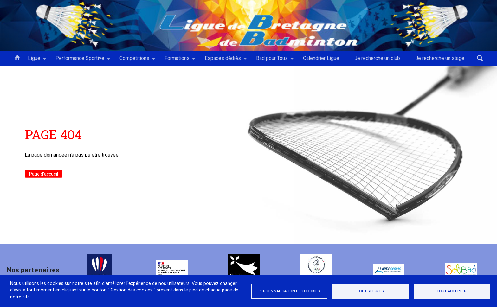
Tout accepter (452, 291)
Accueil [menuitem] (17, 57)
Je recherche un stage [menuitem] (439, 58)
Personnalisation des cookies (289, 291)
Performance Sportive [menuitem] (80, 60)
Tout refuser (370, 291)
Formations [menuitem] (177, 60)
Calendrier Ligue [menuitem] (321, 58)
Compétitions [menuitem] (134, 60)
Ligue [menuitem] (34, 60)
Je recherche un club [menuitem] (377, 58)
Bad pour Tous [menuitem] (271, 60)
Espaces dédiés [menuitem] (222, 60)
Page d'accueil (43, 173)
